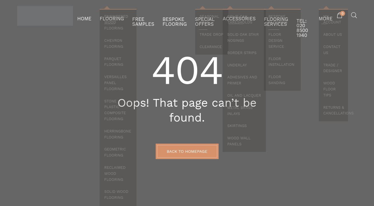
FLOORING (107, 16)
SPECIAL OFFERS (196, 16)
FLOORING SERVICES (263, 16)
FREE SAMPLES (135, 16)
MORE (327, 16)
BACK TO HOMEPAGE (187, 151)
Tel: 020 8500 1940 (298, 16)
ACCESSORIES (231, 16)
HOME (83, 16)
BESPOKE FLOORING (164, 16)
